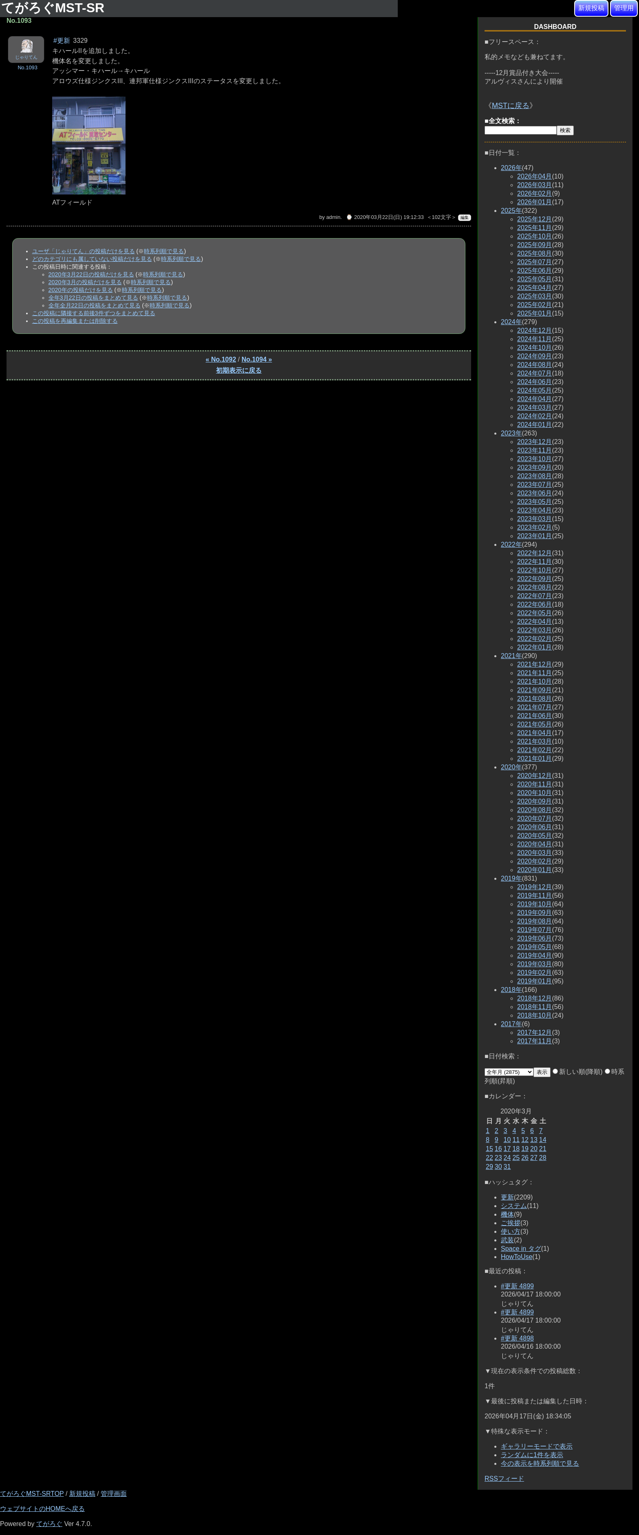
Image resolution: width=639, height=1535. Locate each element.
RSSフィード (504, 1478)
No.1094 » (257, 359)
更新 (507, 1197)
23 (498, 1157)
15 (489, 1148)
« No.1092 (221, 359)
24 (507, 1157)
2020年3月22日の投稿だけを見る (91, 274)
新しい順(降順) (578, 1071)
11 (516, 1139)
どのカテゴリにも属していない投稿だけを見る (92, 259)
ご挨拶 (510, 1222)
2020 (511, 767)
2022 (511, 544)
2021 (511, 655)
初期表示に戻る (239, 370)
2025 (511, 210)
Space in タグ (521, 1248)
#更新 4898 (517, 1338)
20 (534, 1148)
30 (498, 1166)
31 (507, 1166)
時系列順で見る (164, 251)
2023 (511, 433)
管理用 (624, 7)
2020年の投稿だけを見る (80, 290)
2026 (511, 167)
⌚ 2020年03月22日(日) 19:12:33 (384, 217)
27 (534, 1157)
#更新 (61, 40)
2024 (511, 321)
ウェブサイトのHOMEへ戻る (42, 1508)
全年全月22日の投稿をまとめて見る (94, 305)
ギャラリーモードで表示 (537, 1446)
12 (525, 1139)
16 (498, 1148)
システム (514, 1205)
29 (489, 1166)
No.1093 (27, 67)
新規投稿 (591, 7)
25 (516, 1157)
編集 (465, 217)
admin (333, 217)
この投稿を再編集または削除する (75, 321)
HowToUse (516, 1256)
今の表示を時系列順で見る (540, 1463)
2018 (511, 989)
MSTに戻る (510, 106)
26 (525, 1157)
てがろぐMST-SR (54, 7)
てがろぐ (49, 1523)
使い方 (510, 1231)
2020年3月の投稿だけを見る (85, 282)
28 (542, 1157)
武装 (507, 1240)
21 (542, 1148)
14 (542, 1139)
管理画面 (114, 1493)
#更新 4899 (517, 1286)
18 (516, 1148)
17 (507, 1148)
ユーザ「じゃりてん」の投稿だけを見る (83, 251)
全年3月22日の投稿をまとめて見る (93, 297)
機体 (507, 1214)
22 (489, 1157)
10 (507, 1139)
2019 (511, 878)
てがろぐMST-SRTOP (32, 1493)
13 (534, 1139)
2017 (511, 1023)
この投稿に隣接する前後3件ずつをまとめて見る (93, 313)
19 (525, 1148)
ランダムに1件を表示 (532, 1454)
